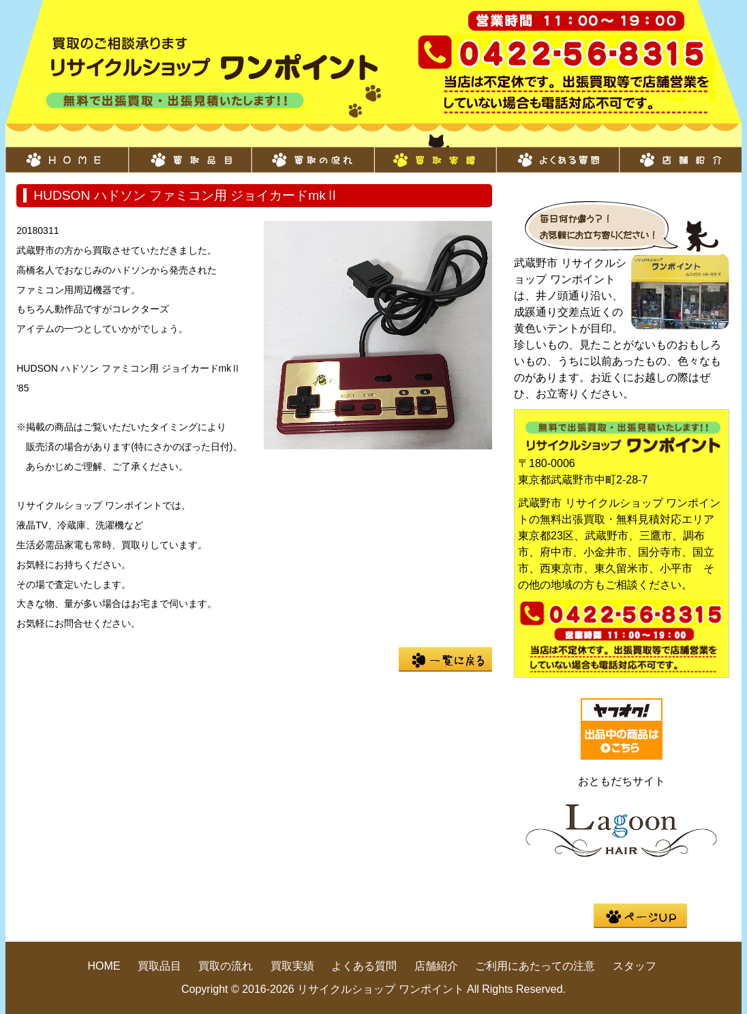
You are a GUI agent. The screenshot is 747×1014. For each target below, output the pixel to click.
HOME (66, 153)
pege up (640, 916)
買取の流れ (312, 153)
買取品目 (189, 153)
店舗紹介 (680, 153)
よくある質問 (557, 153)
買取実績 (435, 153)
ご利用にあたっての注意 (535, 966)
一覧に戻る (445, 659)
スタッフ (634, 966)
